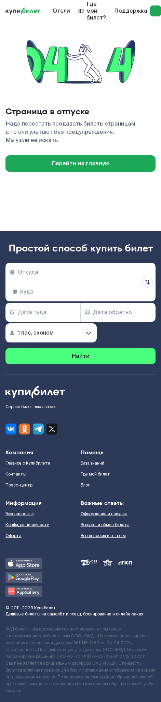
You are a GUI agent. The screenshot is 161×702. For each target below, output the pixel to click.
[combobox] (80, 272)
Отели (61, 10)
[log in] (155, 10)
